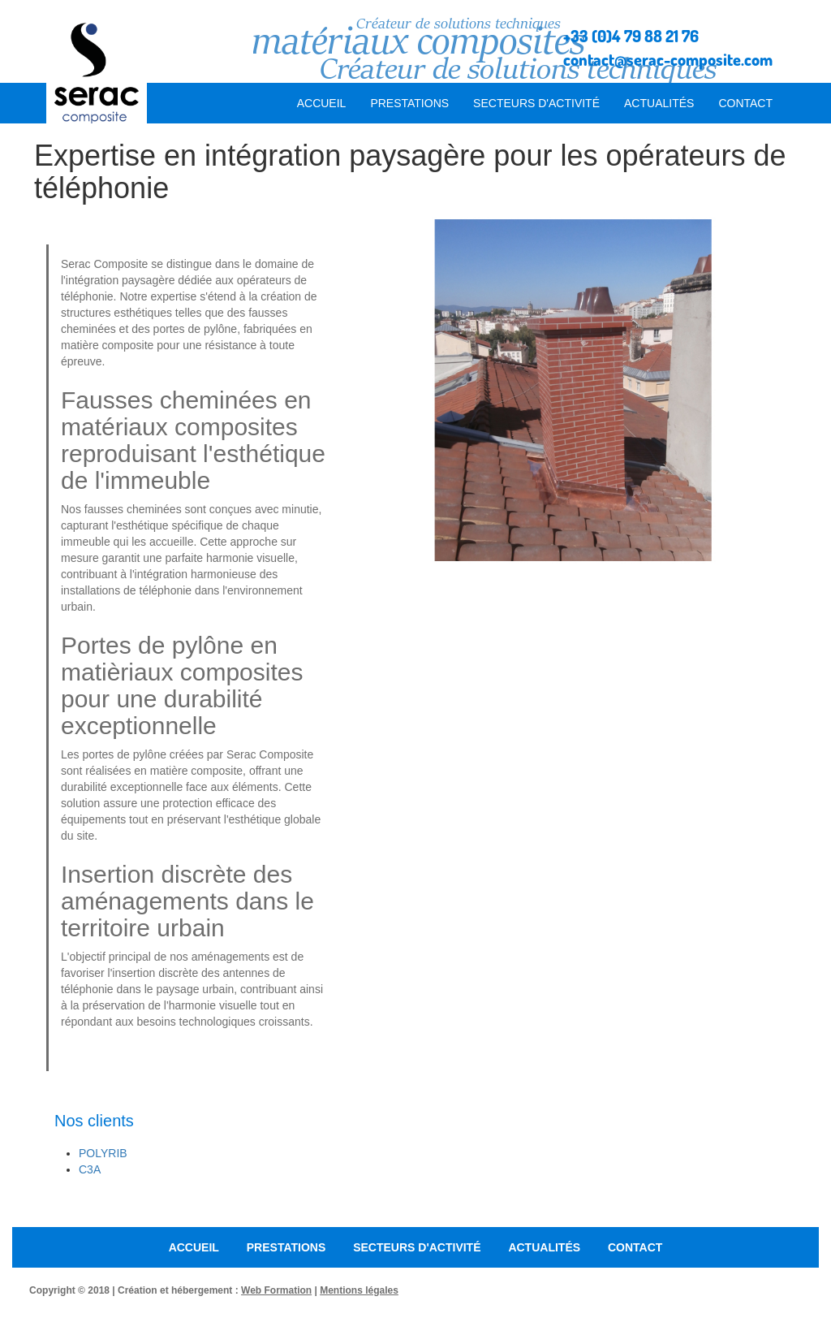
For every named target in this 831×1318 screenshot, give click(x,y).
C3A (90, 1169)
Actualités (659, 103)
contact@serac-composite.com (668, 59)
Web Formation (276, 1290)
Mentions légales (359, 1290)
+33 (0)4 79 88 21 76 (631, 35)
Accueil (322, 103)
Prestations (409, 103)
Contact (745, 103)
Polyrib (103, 1153)
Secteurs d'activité (536, 103)
